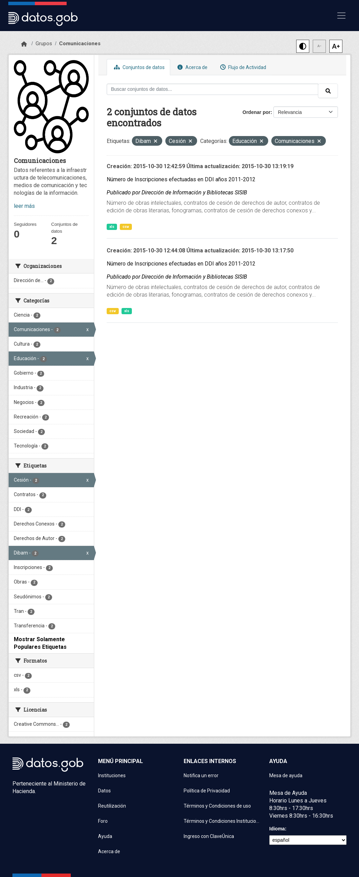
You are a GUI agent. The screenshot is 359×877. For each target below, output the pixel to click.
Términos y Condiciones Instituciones (222, 821)
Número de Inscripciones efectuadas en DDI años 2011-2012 (181, 179)
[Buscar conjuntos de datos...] (213, 89)
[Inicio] (24, 44)
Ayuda (105, 836)
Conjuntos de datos (138, 67)
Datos (104, 790)
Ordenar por (257, 112)
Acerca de (191, 67)
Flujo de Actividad (242, 67)
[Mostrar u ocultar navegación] (341, 15)
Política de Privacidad (207, 790)
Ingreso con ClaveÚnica (209, 836)
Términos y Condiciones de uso (217, 806)
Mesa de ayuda (285, 775)
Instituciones (112, 775)
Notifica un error (201, 775)
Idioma (277, 828)
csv (126, 226)
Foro (103, 821)
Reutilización (112, 806)
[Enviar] (328, 91)
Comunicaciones (79, 43)
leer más (24, 206)
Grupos (44, 43)
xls (111, 226)
